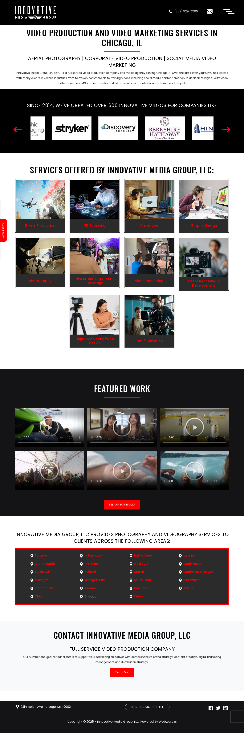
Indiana (90, 588)
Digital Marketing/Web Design (94, 340)
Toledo (188, 588)
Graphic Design (204, 225)
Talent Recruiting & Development (203, 283)
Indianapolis (44, 588)
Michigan (42, 580)
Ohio (38, 596)
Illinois (138, 596)
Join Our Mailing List (147, 707)
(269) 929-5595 (183, 11)
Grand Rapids (45, 564)
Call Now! (122, 672)
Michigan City (94, 580)
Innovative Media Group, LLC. (118, 721)
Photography (40, 280)
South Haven (192, 564)
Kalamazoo (93, 555)
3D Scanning (94, 225)
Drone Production (40, 225)
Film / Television (149, 341)
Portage (41, 555)
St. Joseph (42, 572)
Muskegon (141, 564)
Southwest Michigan (198, 572)
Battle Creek (143, 555)
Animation (149, 225)
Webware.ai (168, 721)
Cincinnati (141, 588)
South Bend (142, 580)
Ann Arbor (91, 564)
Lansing (189, 555)
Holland (90, 572)
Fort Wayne (191, 580)
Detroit (139, 572)
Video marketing (149, 280)
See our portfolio (122, 504)
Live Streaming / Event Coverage (95, 280)
